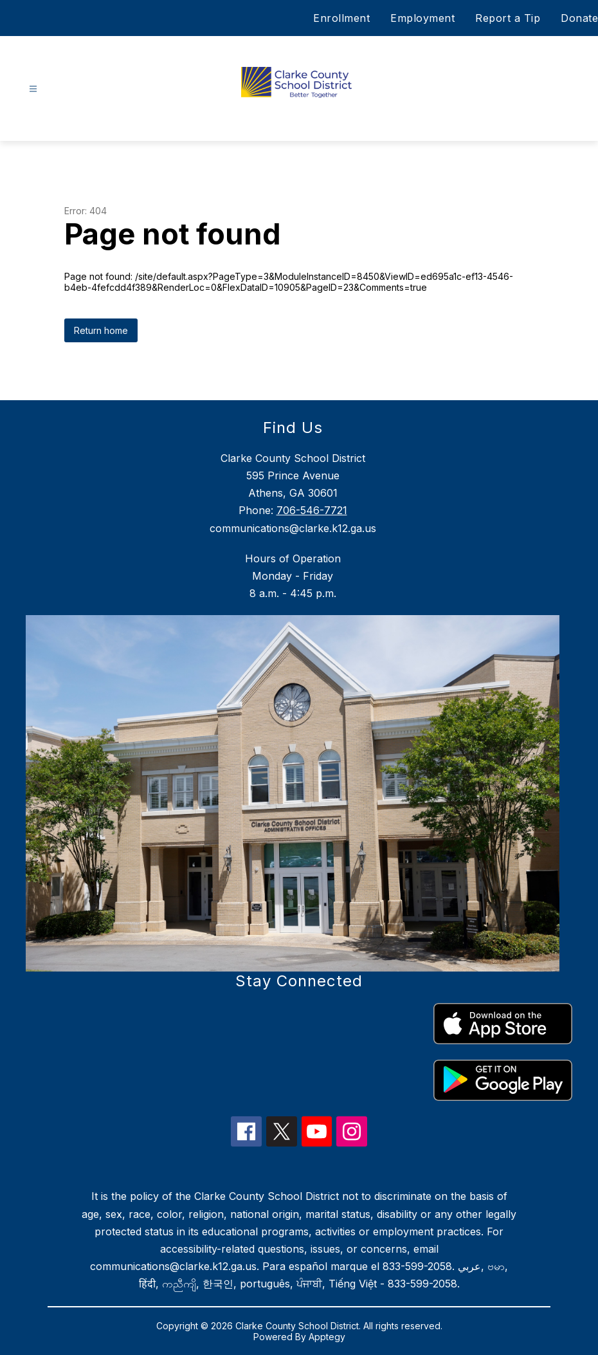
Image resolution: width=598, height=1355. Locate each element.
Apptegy (327, 1336)
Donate (579, 18)
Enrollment (341, 18)
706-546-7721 (311, 510)
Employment (422, 18)
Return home (101, 330)
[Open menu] (33, 89)
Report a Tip (507, 18)
